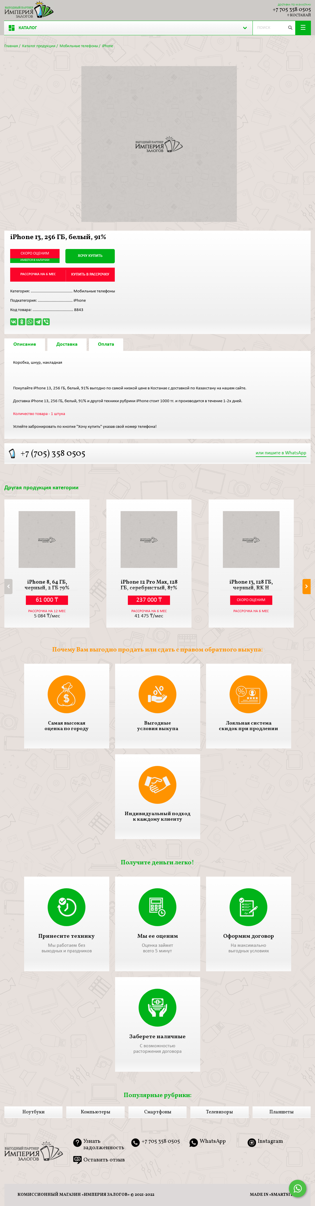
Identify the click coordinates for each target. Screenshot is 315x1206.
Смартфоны (157, 1112)
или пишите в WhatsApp (281, 453)
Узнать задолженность (103, 1144)
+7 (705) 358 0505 (52, 454)
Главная (11, 46)
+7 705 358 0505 (292, 10)
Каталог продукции (39, 46)
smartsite (283, 1195)
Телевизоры (219, 1112)
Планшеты (281, 1112)
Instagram (270, 1141)
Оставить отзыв (104, 1160)
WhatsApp (213, 1141)
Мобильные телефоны (79, 46)
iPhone (107, 46)
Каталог (23, 28)
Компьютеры (95, 1112)
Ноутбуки (33, 1112)
